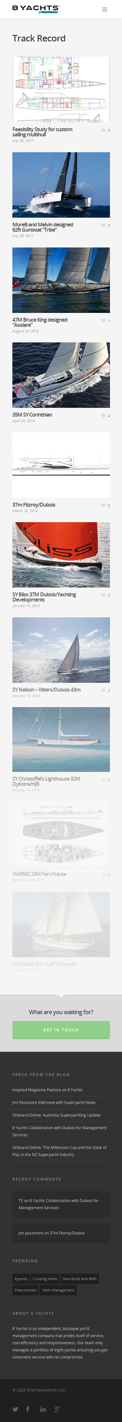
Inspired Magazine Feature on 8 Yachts (47, 1090)
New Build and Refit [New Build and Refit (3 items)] (80, 1279)
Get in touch (61, 1030)
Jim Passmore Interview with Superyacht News (54, 1102)
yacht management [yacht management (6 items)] (58, 1290)
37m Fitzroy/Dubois (67, 1233)
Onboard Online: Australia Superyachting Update (56, 1115)
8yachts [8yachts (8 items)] (21, 1279)
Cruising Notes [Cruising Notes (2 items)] (45, 1279)
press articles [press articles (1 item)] (25, 1290)
